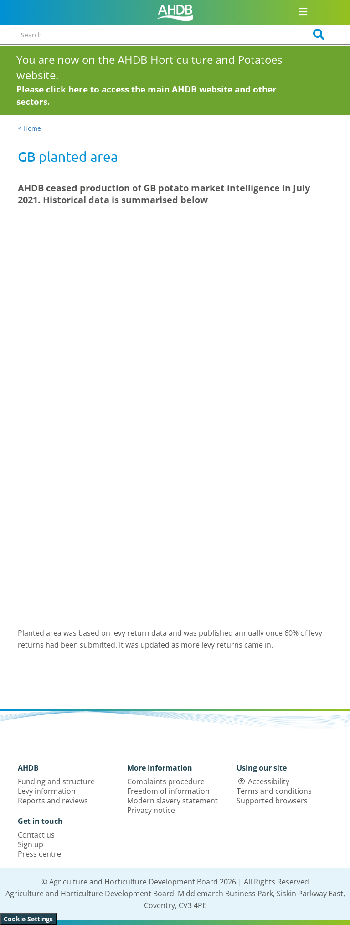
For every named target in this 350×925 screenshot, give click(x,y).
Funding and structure (56, 781)
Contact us (36, 835)
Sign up (30, 844)
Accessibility (268, 781)
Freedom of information (168, 791)
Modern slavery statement (172, 801)
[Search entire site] (155, 34)
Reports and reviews (53, 801)
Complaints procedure (166, 781)
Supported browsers (272, 801)
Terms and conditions (274, 791)
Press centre (39, 854)
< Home (29, 128)
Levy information (47, 791)
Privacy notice (151, 810)
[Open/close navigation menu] (303, 11)
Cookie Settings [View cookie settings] (28, 919)
